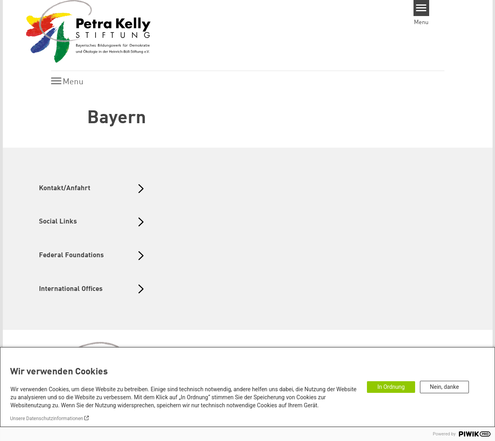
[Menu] (421, 8)
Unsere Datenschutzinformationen (46, 418)
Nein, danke (444, 387)
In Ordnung (391, 387)
